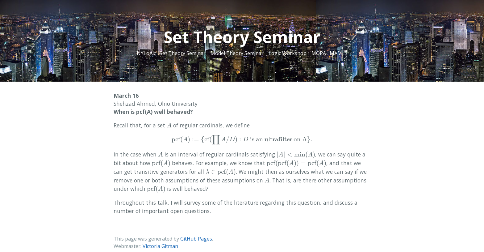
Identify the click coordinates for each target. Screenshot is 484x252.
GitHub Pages (196, 238)
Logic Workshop (288, 53)
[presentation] (169, 125)
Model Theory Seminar (237, 53)
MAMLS (339, 53)
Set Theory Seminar (183, 53)
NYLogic (146, 53)
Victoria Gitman (160, 246)
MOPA (318, 53)
